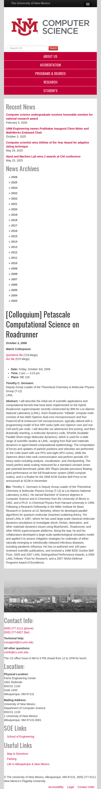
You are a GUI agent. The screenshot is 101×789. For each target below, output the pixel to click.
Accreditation (50, 64)
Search (53, 48)
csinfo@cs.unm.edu (16, 652)
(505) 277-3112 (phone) (18, 628)
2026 (14, 177)
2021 (14, 204)
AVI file (10, 359)
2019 (14, 214)
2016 (14, 230)
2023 (14, 193)
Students (50, 90)
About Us (50, 56)
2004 (14, 295)
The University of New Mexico (30, 3)
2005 (14, 290)
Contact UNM (85, 787)
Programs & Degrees (50, 73)
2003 (14, 300)
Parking (11, 758)
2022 (14, 198)
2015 (14, 236)
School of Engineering (20, 736)
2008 (14, 273)
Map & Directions (17, 753)
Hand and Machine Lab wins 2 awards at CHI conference (43, 156)
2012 (14, 252)
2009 (14, 268)
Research (50, 82)
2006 (14, 284)
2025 (14, 182)
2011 (14, 257)
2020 (14, 209)
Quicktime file (14, 355)
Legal (70, 787)
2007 (14, 279)
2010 (14, 263)
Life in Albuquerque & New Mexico (28, 764)
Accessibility (56, 787)
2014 (14, 241)
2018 (14, 220)
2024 (14, 187)
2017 (14, 225)
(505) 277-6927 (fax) (16, 632)
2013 (14, 247)
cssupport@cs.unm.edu (18, 642)
